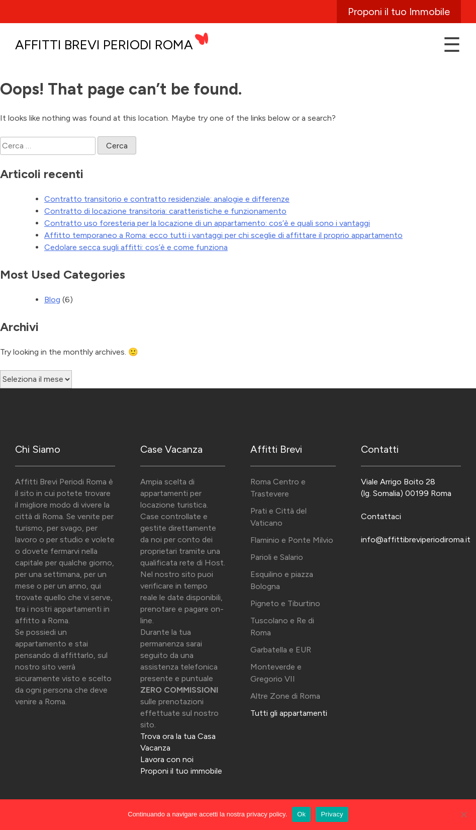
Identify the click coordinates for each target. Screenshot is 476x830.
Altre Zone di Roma (285, 696)
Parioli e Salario (276, 557)
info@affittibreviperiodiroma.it (415, 539)
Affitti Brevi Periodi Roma (104, 45)
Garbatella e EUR (280, 649)
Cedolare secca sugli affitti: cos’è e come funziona (136, 247)
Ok (301, 814)
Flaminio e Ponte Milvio (291, 540)
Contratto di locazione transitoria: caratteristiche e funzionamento (165, 211)
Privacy (332, 814)
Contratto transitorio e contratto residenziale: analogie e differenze (167, 199)
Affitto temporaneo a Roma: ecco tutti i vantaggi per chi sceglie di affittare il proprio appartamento (223, 235)
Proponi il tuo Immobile (399, 12)
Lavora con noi (167, 759)
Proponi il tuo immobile (181, 771)
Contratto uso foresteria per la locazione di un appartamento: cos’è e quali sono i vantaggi (207, 223)
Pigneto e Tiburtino (285, 603)
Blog (52, 299)
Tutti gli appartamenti (288, 713)
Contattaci (381, 516)
